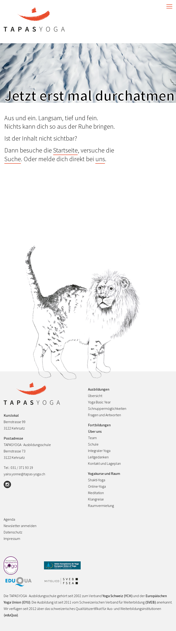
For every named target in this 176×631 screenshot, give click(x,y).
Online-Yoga (97, 486)
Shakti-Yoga (96, 480)
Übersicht (95, 395)
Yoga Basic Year (99, 402)
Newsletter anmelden (20, 525)
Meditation (96, 492)
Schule (93, 444)
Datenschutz (13, 532)
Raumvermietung (101, 505)
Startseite (65, 150)
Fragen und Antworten (104, 415)
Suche (12, 159)
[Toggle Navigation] (168, 6)
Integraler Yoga (99, 450)
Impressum (12, 538)
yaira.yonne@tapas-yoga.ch (24, 474)
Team (92, 437)
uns (100, 159)
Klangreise (96, 499)
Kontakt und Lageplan (104, 463)
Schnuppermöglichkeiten (107, 408)
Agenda (9, 519)
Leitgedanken (98, 457)
